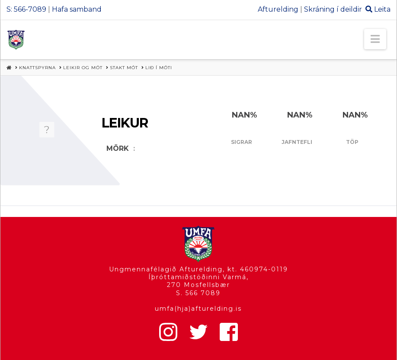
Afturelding (278, 9)
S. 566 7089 (198, 293)
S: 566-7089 (26, 9)
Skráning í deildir (333, 9)
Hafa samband (77, 9)
